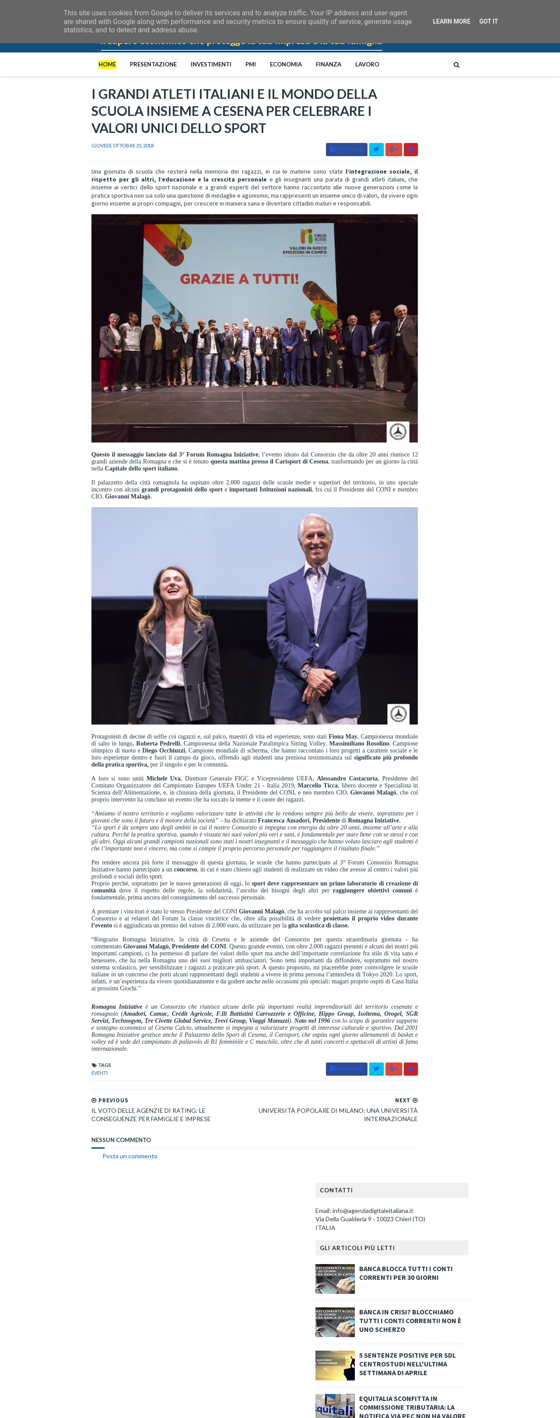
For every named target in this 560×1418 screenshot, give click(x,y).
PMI (194, 64)
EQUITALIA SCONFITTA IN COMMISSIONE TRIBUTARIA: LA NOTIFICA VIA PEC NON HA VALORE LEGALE (469, 327)
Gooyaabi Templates (179, 1406)
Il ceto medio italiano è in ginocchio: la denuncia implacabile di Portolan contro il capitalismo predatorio (133, 1321)
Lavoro (311, 64)
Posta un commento (73, 1164)
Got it (488, 21)
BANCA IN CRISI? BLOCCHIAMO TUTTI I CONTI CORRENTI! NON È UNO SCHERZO (467, 236)
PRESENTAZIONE (97, 64)
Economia (229, 64)
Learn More (451, 21)
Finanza (272, 64)
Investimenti (154, 64)
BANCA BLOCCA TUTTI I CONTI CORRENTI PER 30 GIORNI (462, 189)
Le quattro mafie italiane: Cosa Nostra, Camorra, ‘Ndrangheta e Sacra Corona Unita (130, 1230)
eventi (43, 1081)
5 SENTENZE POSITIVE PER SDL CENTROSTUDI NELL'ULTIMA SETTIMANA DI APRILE (464, 280)
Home (51, 64)
